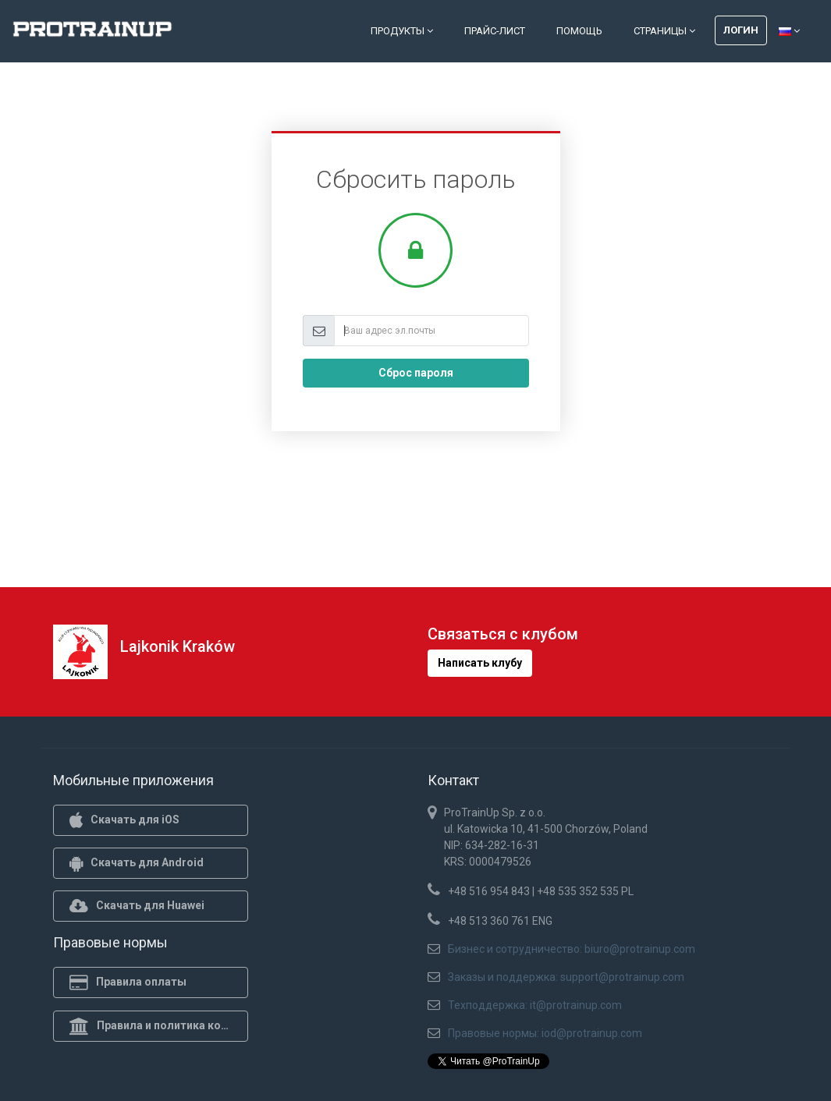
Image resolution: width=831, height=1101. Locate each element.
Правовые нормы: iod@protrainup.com (545, 1033)
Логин (740, 30)
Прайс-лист (494, 31)
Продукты (402, 31)
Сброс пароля (415, 372)
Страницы (664, 31)
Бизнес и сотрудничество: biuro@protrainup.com (571, 949)
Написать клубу (480, 663)
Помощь (579, 31)
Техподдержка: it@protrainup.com (535, 1005)
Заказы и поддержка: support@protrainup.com (566, 977)
